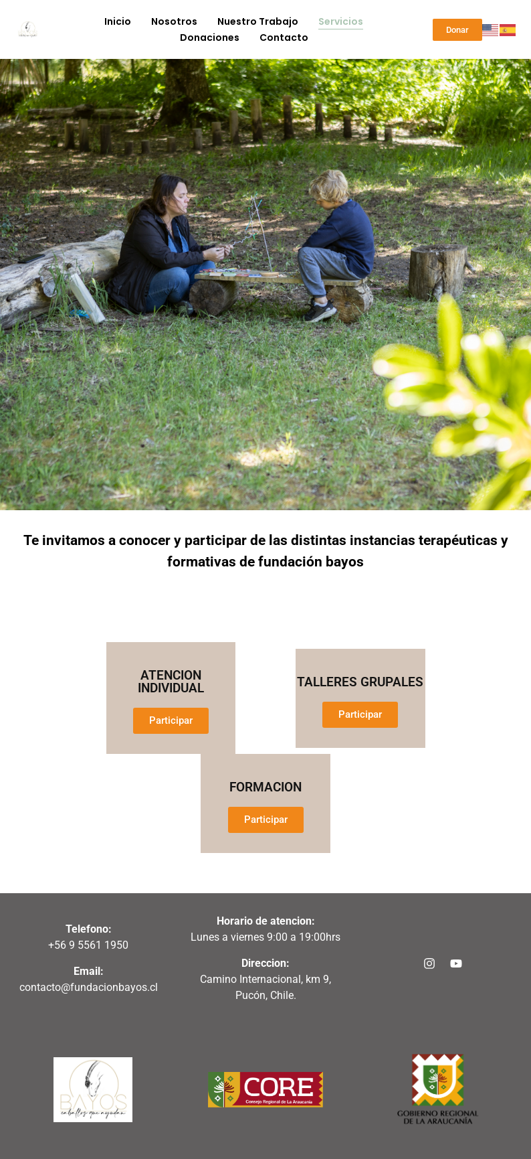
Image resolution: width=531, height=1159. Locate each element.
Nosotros (174, 21)
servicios (340, 21)
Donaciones (209, 37)
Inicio (117, 21)
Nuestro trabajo (257, 21)
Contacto (283, 37)
